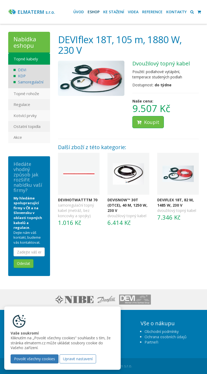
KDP (22, 75)
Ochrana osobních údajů (166, 336)
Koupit (148, 122)
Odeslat (23, 263)
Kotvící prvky (25, 115)
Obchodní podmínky (162, 331)
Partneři (151, 342)
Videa (133, 11)
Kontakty (176, 11)
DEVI (22, 69)
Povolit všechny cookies (34, 358)
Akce (18, 137)
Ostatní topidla (27, 126)
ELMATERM (36, 12)
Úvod (78, 11)
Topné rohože (26, 93)
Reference (152, 11)
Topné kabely (26, 58)
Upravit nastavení (78, 358)
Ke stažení (113, 11)
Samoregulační (30, 81)
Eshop (94, 11)
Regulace (22, 104)
